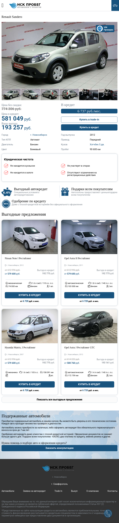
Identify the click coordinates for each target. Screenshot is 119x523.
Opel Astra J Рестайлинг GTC (79, 347)
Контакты (112, 491)
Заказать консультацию (59, 448)
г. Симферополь (59, 484)
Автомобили (8, 491)
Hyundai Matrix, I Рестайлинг (20, 347)
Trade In (58, 491)
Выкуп (74, 491)
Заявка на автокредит (34, 491)
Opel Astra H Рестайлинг (77, 258)
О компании (92, 491)
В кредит (68, 104)
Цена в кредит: (10, 113)
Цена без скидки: (12, 105)
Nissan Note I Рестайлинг (18, 258)
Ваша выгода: (10, 123)
